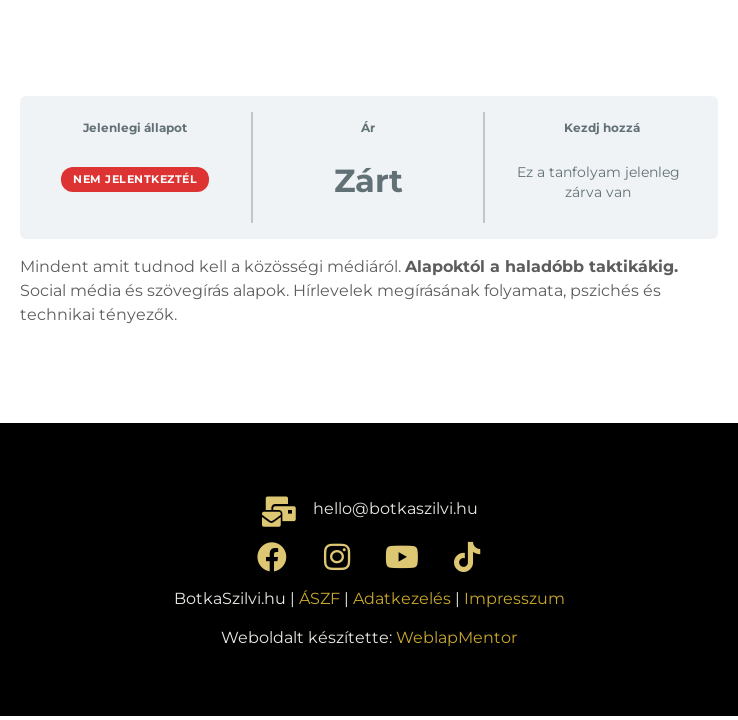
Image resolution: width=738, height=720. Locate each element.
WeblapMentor (456, 637)
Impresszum (514, 598)
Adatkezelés (402, 598)
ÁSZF (319, 598)
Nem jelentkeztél (135, 179)
